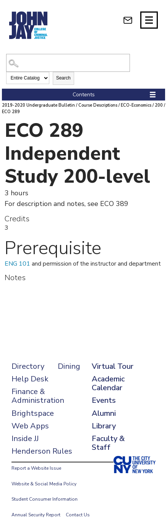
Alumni (104, 413)
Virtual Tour (112, 366)
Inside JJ (25, 438)
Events (104, 400)
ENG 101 (17, 264)
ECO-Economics (136, 105)
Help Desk (30, 379)
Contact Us (78, 515)
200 (159, 105)
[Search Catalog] (68, 63)
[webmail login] (127, 20)
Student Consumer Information (44, 499)
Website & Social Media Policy (43, 484)
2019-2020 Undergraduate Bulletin (38, 105)
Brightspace (32, 413)
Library (104, 426)
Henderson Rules (41, 451)
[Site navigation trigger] (149, 20)
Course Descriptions (97, 105)
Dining (69, 366)
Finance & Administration (37, 395)
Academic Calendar (108, 383)
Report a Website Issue (36, 468)
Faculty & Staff (108, 443)
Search (63, 78)
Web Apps (30, 426)
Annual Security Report (35, 515)
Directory (27, 366)
